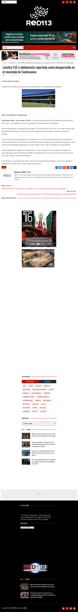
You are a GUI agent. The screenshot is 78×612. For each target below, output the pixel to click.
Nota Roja (26, 404)
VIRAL (25, 608)
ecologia (43, 407)
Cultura (38, 386)
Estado (51, 389)
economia (26, 411)
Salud (43, 404)
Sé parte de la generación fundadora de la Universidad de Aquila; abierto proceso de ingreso (43, 453)
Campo (31, 386)
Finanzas (26, 393)
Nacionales (47, 400)
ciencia (34, 407)
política (35, 411)
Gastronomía (36, 393)
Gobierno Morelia (43, 397)
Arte (24, 386)
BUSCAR (47, 381)
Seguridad (26, 407)
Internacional (28, 400)
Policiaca (35, 404)
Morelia (38, 400)
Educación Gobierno (39, 389)
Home (5, 63)
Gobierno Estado (28, 397)
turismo (43, 411)
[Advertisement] (39, 282)
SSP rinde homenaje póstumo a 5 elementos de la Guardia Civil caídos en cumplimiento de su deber (43, 461)
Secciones (30, 381)
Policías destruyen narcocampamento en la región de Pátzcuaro (37, 511)
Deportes (47, 386)
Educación (26, 389)
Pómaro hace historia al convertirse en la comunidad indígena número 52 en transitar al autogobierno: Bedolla (43, 444)
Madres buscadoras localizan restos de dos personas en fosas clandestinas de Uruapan (43, 435)
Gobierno (47, 393)
